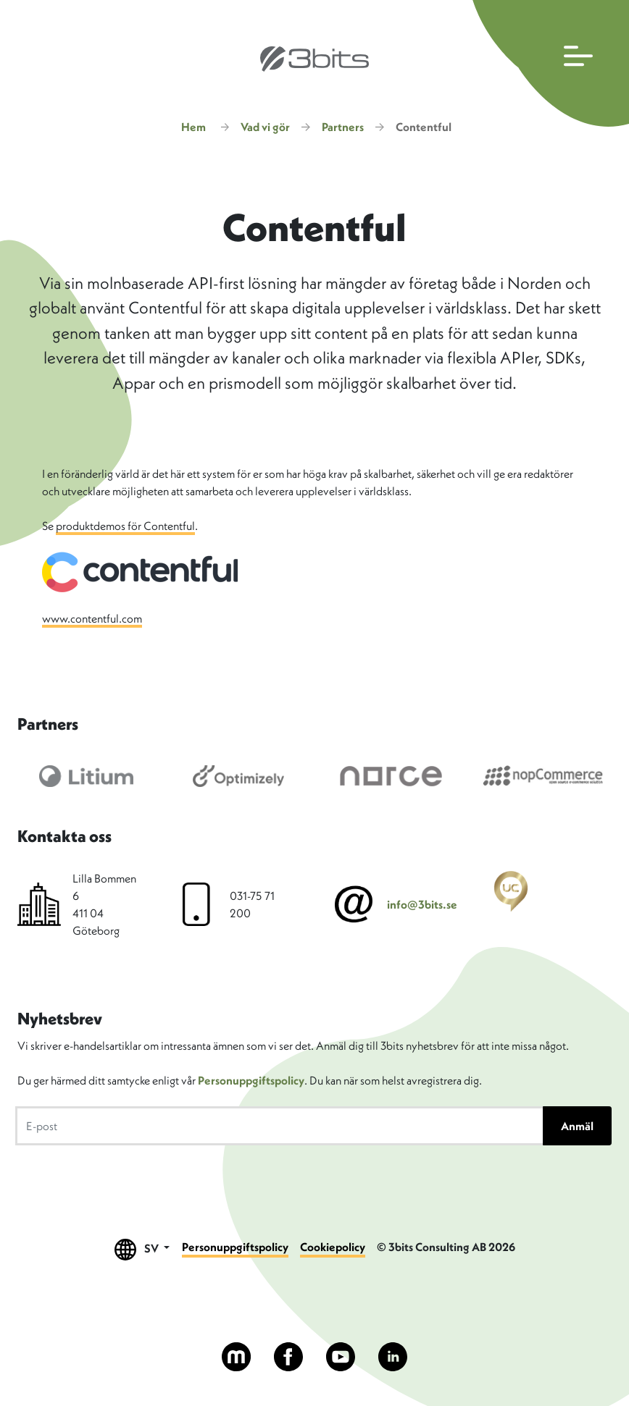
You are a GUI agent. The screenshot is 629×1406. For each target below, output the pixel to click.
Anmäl (577, 1126)
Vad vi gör (265, 126)
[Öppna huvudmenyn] (547, 63)
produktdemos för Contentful (125, 525)
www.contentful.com (92, 618)
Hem (193, 126)
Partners (343, 126)
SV (142, 1249)
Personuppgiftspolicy (251, 1080)
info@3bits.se (422, 904)
